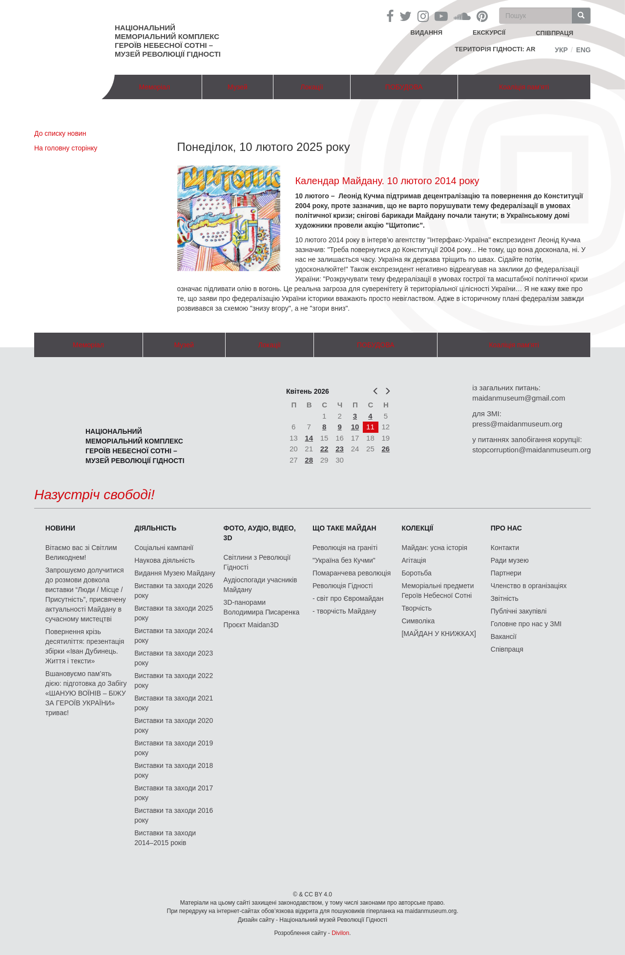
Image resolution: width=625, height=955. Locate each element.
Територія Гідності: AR (495, 49)
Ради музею (510, 560)
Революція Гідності (342, 586)
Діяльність (155, 528)
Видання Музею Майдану (174, 573)
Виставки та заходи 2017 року (173, 793)
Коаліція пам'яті (524, 87)
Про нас (506, 528)
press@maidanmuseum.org (517, 424)
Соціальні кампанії (163, 548)
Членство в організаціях (529, 586)
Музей (238, 87)
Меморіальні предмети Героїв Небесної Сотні (437, 590)
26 (386, 449)
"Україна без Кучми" (343, 560)
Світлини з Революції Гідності (257, 562)
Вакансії (504, 636)
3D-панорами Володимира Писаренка (262, 607)
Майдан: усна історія (434, 548)
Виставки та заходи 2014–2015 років (165, 838)
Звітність (505, 598)
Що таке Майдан (344, 528)
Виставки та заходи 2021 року (173, 703)
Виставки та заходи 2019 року (173, 748)
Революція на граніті (344, 548)
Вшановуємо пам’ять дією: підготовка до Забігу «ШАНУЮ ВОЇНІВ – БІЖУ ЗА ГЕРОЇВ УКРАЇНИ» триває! (86, 693)
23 (339, 449)
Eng (583, 50)
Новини (60, 528)
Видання (427, 32)
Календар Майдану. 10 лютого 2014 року (387, 180)
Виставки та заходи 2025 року (173, 613)
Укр (561, 50)
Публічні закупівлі (519, 611)
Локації (311, 87)
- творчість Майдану (344, 611)
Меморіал (154, 87)
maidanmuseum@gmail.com (518, 398)
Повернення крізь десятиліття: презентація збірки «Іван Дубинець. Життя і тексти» (85, 646)
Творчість (416, 608)
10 (355, 427)
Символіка (418, 621)
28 (309, 460)
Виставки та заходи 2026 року (173, 590)
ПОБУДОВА (404, 87)
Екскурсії (489, 32)
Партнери (506, 573)
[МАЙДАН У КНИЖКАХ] (438, 633)
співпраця (554, 33)
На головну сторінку (65, 148)
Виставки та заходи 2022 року (173, 680)
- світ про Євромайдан (347, 598)
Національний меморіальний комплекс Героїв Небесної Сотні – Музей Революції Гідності (168, 40)
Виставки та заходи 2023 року (173, 658)
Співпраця (507, 649)
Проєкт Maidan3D (251, 625)
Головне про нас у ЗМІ (526, 624)
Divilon (340, 933)
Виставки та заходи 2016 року (173, 815)
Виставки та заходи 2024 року (173, 635)
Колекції (417, 528)
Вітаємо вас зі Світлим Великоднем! (81, 552)
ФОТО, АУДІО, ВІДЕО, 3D (260, 533)
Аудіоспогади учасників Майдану (260, 585)
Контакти (505, 548)
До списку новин (60, 133)
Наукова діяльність (164, 560)
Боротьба (416, 573)
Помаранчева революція (351, 573)
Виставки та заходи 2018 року (173, 770)
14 (309, 438)
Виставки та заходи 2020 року (173, 725)
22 (324, 449)
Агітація (413, 560)
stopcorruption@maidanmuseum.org (531, 450)
